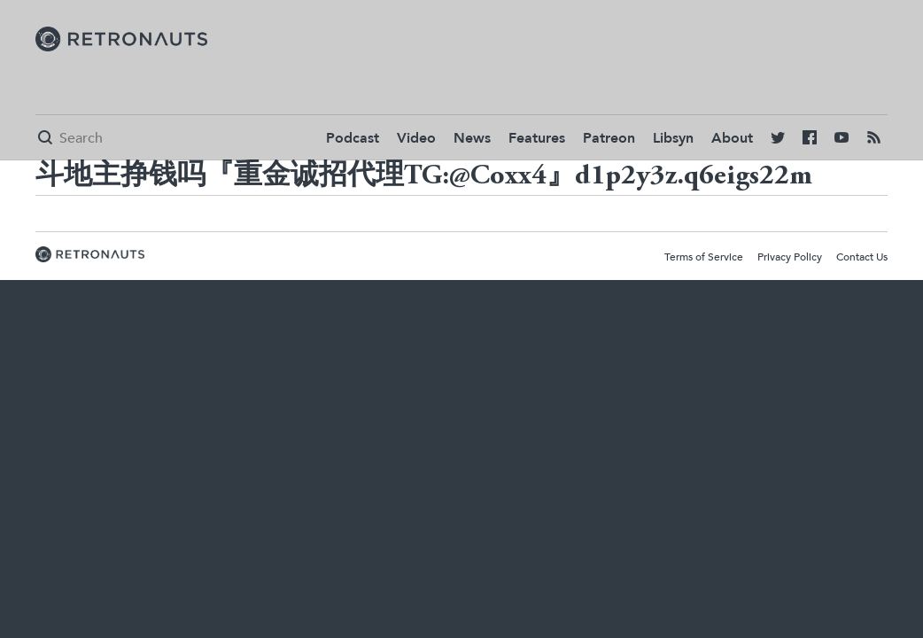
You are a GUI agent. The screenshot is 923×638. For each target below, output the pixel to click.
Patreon (609, 138)
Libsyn (673, 138)
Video (416, 138)
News (472, 138)
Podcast (352, 138)
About (732, 138)
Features (536, 138)
